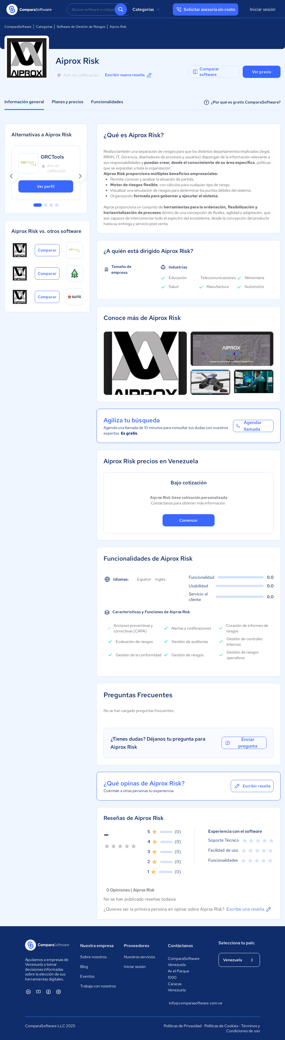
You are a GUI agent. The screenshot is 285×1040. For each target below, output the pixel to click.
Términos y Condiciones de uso (243, 1028)
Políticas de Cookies (221, 1025)
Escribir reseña (252, 786)
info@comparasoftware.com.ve (188, 1003)
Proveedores (136, 945)
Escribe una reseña (249, 909)
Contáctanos (180, 945)
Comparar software (205, 71)
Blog (84, 966)
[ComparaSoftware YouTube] (38, 991)
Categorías (147, 9)
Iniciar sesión (263, 9)
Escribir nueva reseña (129, 75)
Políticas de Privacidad (183, 1025)
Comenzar (188, 520)
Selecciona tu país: (236, 943)
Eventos (87, 976)
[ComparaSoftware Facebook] (48, 991)
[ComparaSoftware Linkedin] (28, 991)
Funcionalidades (107, 102)
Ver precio (261, 71)
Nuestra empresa (97, 945)
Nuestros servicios (139, 956)
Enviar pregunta (242, 743)
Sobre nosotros (93, 956)
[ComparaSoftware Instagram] (58, 991)
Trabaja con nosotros (98, 986)
